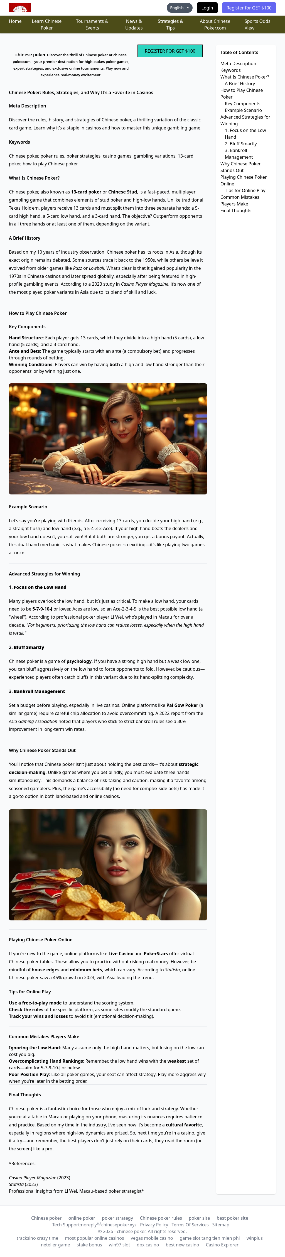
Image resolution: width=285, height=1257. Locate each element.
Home (15, 21)
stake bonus (89, 1245)
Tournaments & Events (92, 24)
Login (207, 8)
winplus (255, 1238)
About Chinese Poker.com (215, 24)
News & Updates (134, 24)
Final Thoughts (235, 210)
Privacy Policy (154, 1225)
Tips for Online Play (245, 190)
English (180, 7)
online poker (81, 1218)
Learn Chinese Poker (47, 24)
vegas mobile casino (152, 1238)
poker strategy (117, 1218)
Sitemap (220, 1225)
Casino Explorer (222, 1245)
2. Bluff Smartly (241, 144)
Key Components (242, 104)
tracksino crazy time (37, 1238)
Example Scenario (243, 110)
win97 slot (119, 1245)
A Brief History (240, 83)
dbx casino (148, 1245)
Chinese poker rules (161, 1218)
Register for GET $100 (249, 8)
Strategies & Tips (170, 24)
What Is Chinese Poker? (244, 77)
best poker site (232, 1218)
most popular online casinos (94, 1238)
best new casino (182, 1245)
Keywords (230, 70)
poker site (199, 1218)
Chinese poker (46, 1218)
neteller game (55, 1245)
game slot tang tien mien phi (210, 1238)
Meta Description (238, 63)
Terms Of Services (190, 1225)
